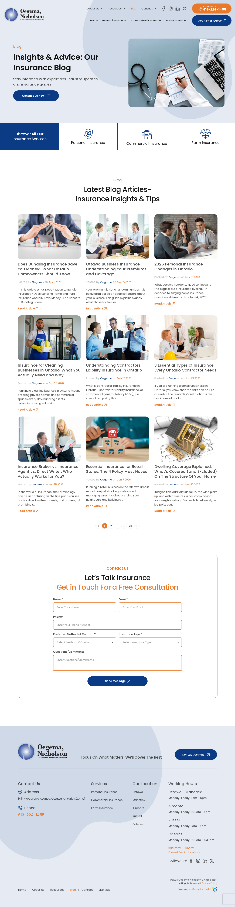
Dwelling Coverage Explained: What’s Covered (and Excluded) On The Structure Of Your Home (185, 471)
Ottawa (137, 791)
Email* (123, 599)
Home (94, 20)
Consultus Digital (201, 888)
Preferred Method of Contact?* (75, 634)
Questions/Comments (68, 651)
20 (131, 525)
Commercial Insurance (147, 20)
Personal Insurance (115, 20)
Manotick (138, 799)
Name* (58, 599)
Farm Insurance (177, 20)
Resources (116, 8)
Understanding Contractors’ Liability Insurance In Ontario (114, 368)
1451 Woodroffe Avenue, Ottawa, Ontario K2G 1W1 (51, 798)
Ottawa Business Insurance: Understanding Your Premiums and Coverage (116, 269)
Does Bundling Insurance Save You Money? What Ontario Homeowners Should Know (47, 269)
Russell (137, 815)
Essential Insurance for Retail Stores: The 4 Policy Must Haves (116, 469)
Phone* (58, 617)
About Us (95, 8)
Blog (133, 8)
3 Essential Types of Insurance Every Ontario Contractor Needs (185, 368)
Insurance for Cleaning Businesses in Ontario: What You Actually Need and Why (49, 370)
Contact (148, 8)
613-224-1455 (31, 814)
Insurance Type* (130, 634)
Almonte (138, 807)
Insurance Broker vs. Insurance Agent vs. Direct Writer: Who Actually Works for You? (48, 471)
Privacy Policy (209, 882)
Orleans (137, 823)
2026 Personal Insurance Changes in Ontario (178, 266)
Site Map (105, 889)
